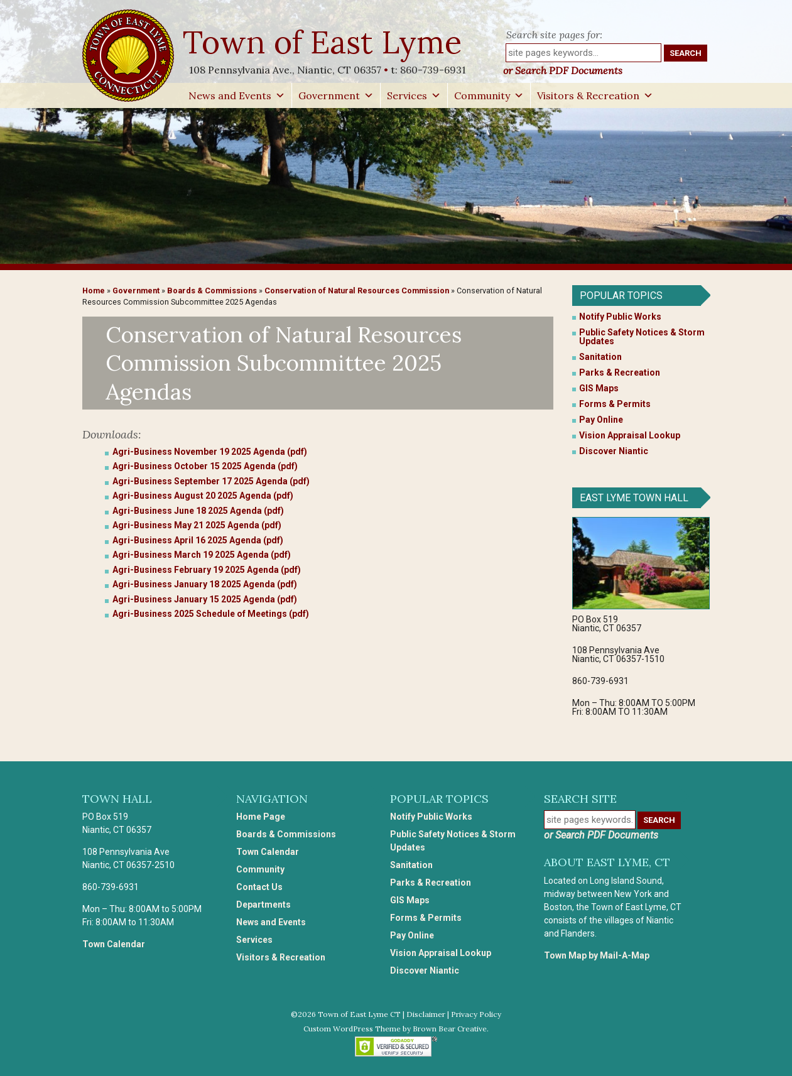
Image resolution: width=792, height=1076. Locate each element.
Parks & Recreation (619, 372)
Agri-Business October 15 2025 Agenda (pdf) (205, 466)
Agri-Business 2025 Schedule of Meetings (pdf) (210, 614)
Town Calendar (113, 944)
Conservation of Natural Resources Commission (356, 290)
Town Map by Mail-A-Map (596, 955)
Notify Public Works (620, 317)
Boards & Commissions (212, 290)
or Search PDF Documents (562, 70)
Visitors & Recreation (595, 95)
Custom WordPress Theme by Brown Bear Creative (395, 1028)
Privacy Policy (476, 1014)
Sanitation (600, 357)
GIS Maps (599, 388)
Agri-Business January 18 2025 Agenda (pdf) (204, 584)
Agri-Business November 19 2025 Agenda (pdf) (209, 452)
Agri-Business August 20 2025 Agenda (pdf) (202, 496)
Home (93, 290)
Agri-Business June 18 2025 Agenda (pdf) (198, 511)
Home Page (260, 817)
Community (489, 95)
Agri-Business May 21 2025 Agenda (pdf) (196, 525)
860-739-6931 (433, 69)
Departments (263, 904)
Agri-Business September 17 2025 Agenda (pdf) (211, 481)
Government (336, 95)
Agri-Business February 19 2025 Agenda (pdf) (206, 570)
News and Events (236, 95)
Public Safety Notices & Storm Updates (642, 336)
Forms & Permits (615, 404)
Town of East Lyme (324, 42)
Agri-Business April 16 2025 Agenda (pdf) (197, 540)
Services (414, 95)
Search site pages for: (554, 34)
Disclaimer (425, 1014)
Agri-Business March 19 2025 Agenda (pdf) (201, 555)
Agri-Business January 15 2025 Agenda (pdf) (204, 599)
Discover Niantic (613, 451)
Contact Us (259, 887)
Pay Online (601, 420)
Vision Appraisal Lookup (629, 435)
